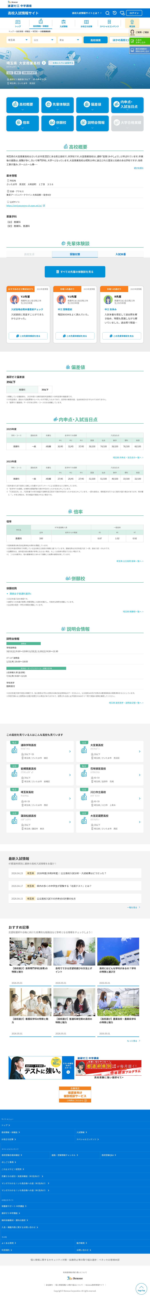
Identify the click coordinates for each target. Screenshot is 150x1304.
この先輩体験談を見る (30, 335)
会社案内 (49, 1285)
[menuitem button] (132, 23)
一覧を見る (132, 907)
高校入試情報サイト (23, 12)
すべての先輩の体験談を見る (76, 271)
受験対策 (75, 254)
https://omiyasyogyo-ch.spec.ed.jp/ (24, 205)
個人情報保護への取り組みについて (69, 1285)
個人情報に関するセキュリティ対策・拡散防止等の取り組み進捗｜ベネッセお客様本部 (74, 1259)
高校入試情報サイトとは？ (85, 13)
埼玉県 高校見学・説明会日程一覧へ (125, 702)
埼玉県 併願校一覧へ (132, 611)
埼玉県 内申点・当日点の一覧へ (127, 457)
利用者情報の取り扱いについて (75, 1272)
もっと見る (132, 1040)
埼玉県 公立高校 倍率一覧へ (129, 561)
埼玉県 (11, 40)
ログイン (134, 13)
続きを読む (139, 168)
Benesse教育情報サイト (95, 1285)
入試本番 (121, 254)
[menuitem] (17, 23)
